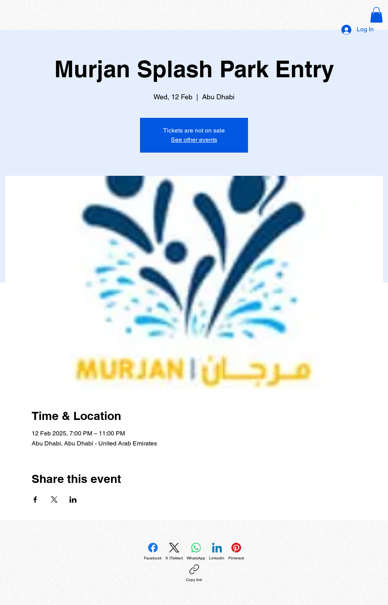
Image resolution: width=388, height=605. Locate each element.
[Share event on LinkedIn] (73, 499)
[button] (376, 15)
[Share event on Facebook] (35, 499)
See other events (194, 139)
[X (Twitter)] (174, 552)
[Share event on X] (54, 499)
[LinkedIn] (216, 552)
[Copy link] (194, 573)
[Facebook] (153, 552)
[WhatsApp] (196, 552)
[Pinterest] (236, 552)
